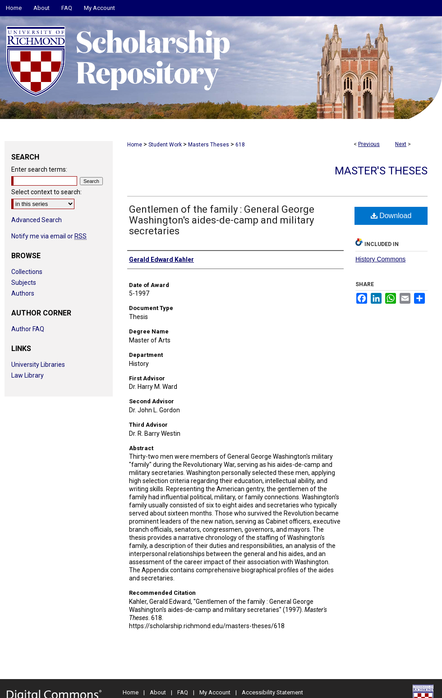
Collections (26, 271)
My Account (214, 692)
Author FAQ (27, 329)
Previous (369, 144)
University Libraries (38, 364)
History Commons (380, 259)
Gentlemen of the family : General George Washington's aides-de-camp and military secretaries (221, 220)
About (158, 692)
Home (134, 144)
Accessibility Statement (272, 692)
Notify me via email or (49, 236)
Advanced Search (36, 220)
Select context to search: (46, 192)
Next (400, 144)
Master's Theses (381, 170)
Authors (22, 293)
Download (391, 215)
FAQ (182, 692)
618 (240, 144)
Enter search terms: (39, 169)
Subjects (23, 282)
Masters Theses (208, 144)
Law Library (27, 375)
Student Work (165, 144)
